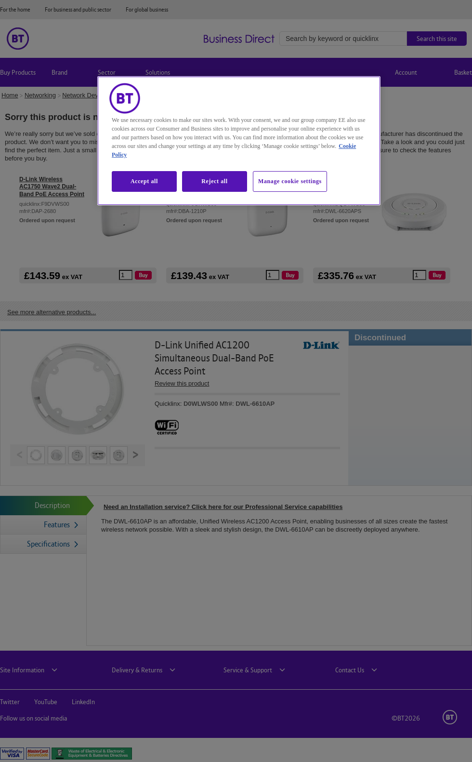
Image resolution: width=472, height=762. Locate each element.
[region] (238, 140)
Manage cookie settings (290, 181)
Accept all (144, 181)
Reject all (214, 181)
